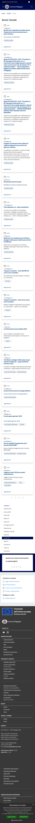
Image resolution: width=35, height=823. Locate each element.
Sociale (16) (7, 538)
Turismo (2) (7, 551)
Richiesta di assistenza (9, 776)
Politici (5, 649)
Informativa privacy (9, 783)
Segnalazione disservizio (10, 771)
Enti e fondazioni (8, 647)
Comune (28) (7, 512)
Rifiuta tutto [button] (23, 816)
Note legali (6, 778)
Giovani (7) (6, 522)
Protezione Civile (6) (9, 531)
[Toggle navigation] (3, 7)
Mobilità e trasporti (9, 678)
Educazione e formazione (10, 686)
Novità (9, 13)
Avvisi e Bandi (7, 800)
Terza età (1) (7, 544)
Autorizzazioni (7, 697)
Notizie (5, 707)
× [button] (33, 804)
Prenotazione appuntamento (11, 769)
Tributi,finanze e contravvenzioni (12, 690)
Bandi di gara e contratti (10, 798)
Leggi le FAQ (7, 773)
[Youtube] (3, 632)
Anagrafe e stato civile (9, 662)
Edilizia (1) (6, 518)
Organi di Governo (8, 640)
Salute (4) (6, 535)
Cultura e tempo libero (9, 664)
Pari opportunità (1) (9, 525)
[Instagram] (7, 632)
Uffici (5, 644)
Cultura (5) (6, 515)
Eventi (5, 721)
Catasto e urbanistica (9, 674)
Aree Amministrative (9, 642)
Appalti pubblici (8, 671)
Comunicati (6, 709)
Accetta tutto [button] (11, 817)
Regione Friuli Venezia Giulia (9, 2)
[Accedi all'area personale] (29, 2)
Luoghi (5, 719)
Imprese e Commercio (9, 669)
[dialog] (17, 813)
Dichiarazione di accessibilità (11, 781)
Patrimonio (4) (7, 528)
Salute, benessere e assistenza (12, 695)
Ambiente (6, 692)
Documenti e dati (8, 654)
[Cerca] (32, 7)
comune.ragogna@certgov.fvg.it (12, 747)
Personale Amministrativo (10, 652)
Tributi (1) (6, 548)
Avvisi (7, 25)
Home (3, 13)
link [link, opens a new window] (32, 813)
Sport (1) (6, 541)
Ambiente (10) (7, 509)
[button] (17, 820)
